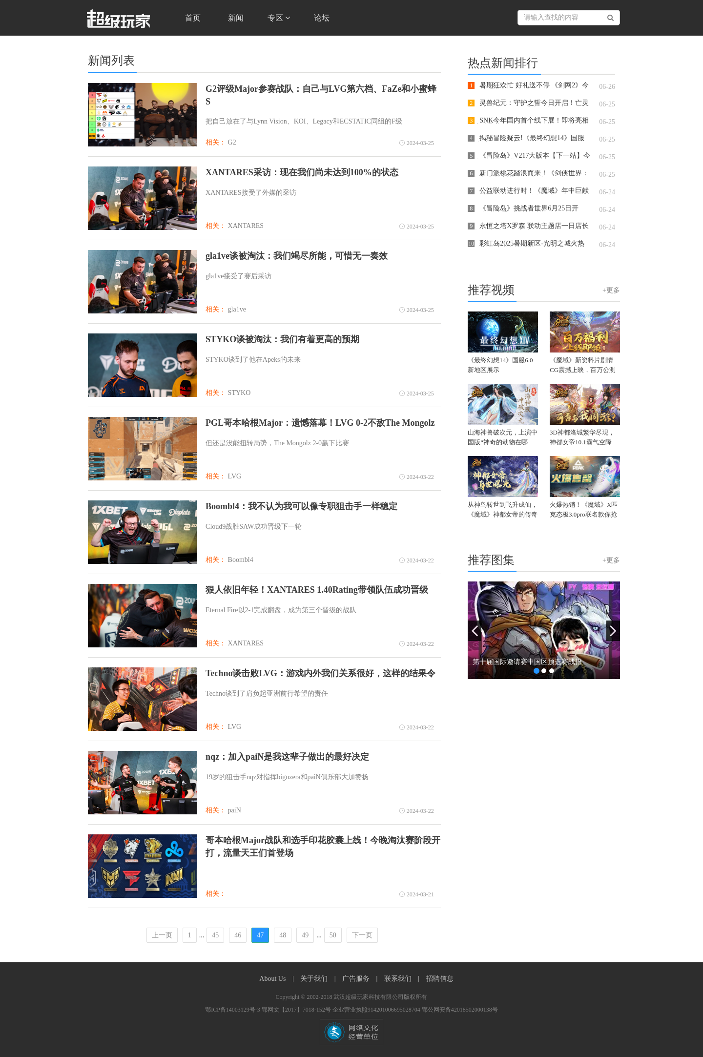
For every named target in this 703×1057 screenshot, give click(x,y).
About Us (273, 978)
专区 (279, 18)
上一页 (162, 935)
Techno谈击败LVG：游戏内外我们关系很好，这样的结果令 (320, 673)
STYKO (239, 392)
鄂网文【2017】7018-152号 (297, 1009)
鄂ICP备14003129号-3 (233, 1009)
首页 (193, 18)
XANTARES (246, 225)
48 (282, 935)
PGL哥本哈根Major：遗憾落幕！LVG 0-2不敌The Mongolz (320, 423)
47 (260, 935)
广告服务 (357, 978)
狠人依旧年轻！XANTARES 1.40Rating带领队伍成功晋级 (317, 590)
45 (215, 935)
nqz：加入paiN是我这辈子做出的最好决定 (287, 757)
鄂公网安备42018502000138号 (460, 1009)
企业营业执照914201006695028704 (377, 1009)
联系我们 (399, 978)
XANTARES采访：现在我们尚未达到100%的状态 (302, 172)
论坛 (322, 18)
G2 (232, 142)
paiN (234, 810)
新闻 (236, 18)
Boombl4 (240, 559)
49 (305, 935)
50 (333, 935)
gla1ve (237, 309)
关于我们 (315, 978)
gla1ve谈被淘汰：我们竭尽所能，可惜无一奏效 (297, 256)
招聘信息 (440, 978)
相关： (216, 142)
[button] (474, 631)
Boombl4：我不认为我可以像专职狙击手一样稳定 (301, 506)
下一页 (362, 935)
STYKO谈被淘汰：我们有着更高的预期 (282, 339)
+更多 (611, 290)
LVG (235, 476)
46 (237, 935)
